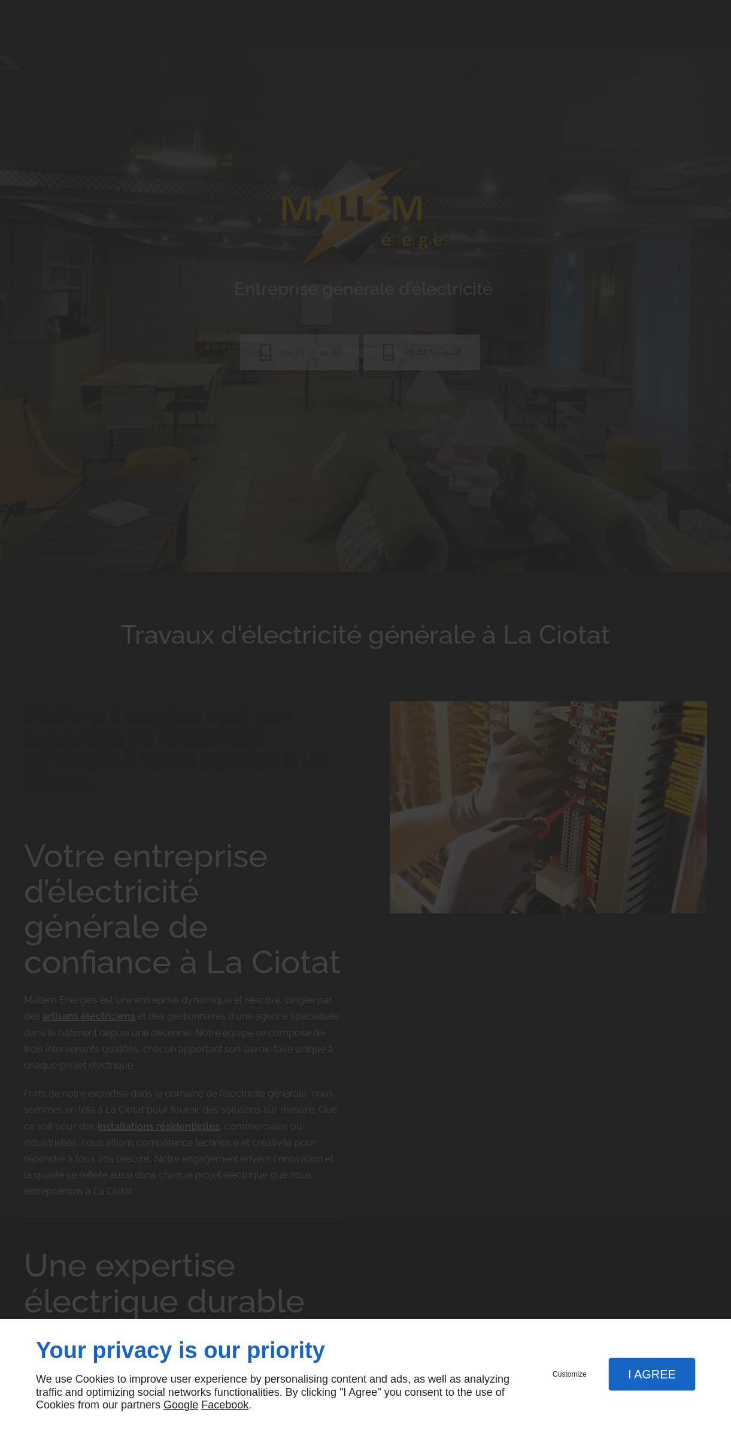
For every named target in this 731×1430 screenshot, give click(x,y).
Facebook (224, 1405)
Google (180, 1405)
